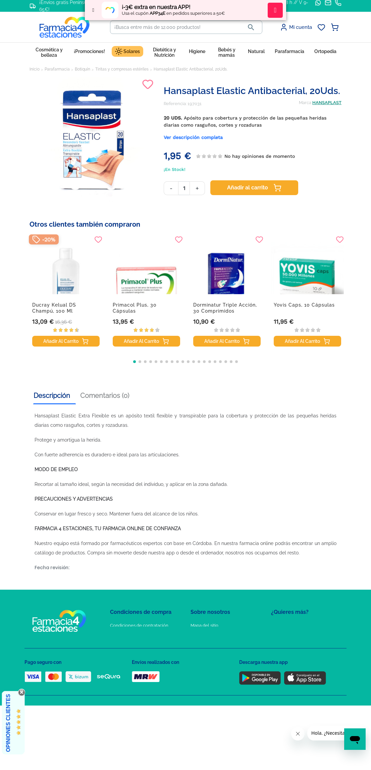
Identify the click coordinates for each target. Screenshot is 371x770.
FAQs (196, 635)
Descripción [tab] (52, 396)
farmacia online (257, 543)
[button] (134, 361)
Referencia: (175, 103)
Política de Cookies (129, 644)
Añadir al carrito (254, 188)
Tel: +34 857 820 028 (211, 664)
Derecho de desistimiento (136, 683)
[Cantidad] (184, 188)
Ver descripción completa (193, 137)
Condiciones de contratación (139, 625)
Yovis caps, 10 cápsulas (304, 305)
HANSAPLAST (326, 102)
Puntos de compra (128, 664)
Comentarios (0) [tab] (104, 396)
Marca (305, 102)
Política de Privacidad (131, 635)
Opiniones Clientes (8, 723)
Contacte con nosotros (213, 644)
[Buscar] (175, 27)
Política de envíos (128, 674)
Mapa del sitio (204, 625)
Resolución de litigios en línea (140, 693)
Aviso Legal (122, 654)
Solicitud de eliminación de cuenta (226, 654)
